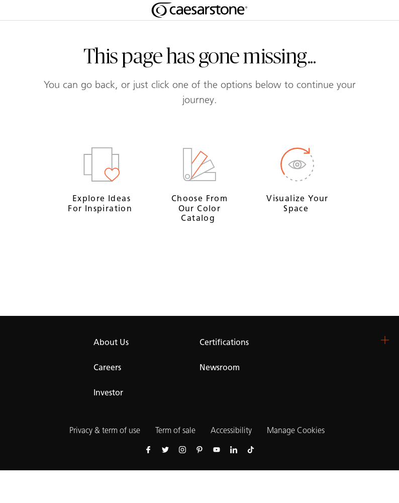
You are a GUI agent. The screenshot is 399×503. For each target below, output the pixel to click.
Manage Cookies (296, 430)
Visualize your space (297, 203)
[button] (385, 340)
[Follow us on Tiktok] (250, 449)
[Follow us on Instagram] (182, 449)
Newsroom (220, 367)
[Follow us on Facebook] (148, 449)
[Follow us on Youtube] (216, 449)
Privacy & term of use (104, 430)
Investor (108, 392)
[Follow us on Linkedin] (233, 449)
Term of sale (175, 430)
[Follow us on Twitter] (165, 449)
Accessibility (231, 430)
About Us (111, 342)
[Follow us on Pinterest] (199, 449)
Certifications (224, 342)
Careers (107, 367)
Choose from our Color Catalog (199, 208)
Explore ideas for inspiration (101, 203)
